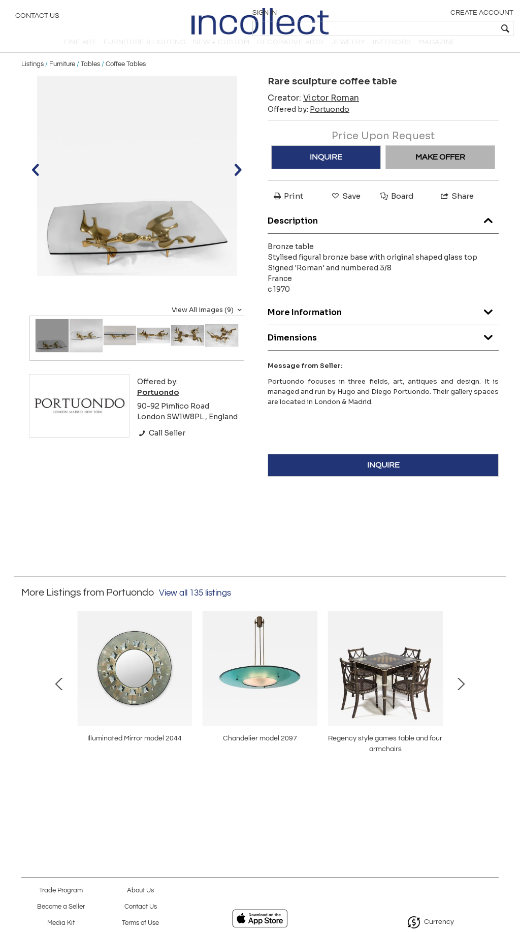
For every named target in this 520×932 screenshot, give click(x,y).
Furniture (62, 77)
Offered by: (308, 122)
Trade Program (61, 890)
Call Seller (161, 446)
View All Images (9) (208, 323)
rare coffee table (260, 771)
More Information (383, 323)
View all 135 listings (195, 605)
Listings (32, 77)
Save (345, 209)
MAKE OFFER (440, 170)
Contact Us (37, 17)
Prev (29, 706)
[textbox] (439, 28)
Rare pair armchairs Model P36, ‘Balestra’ (405, 771)
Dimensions (383, 348)
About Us (140, 890)
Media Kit (61, 923)
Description (383, 231)
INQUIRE (326, 170)
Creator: (313, 111)
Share (456, 209)
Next (491, 706)
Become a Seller (61, 907)
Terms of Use (140, 923)
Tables (90, 77)
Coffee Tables (126, 77)
